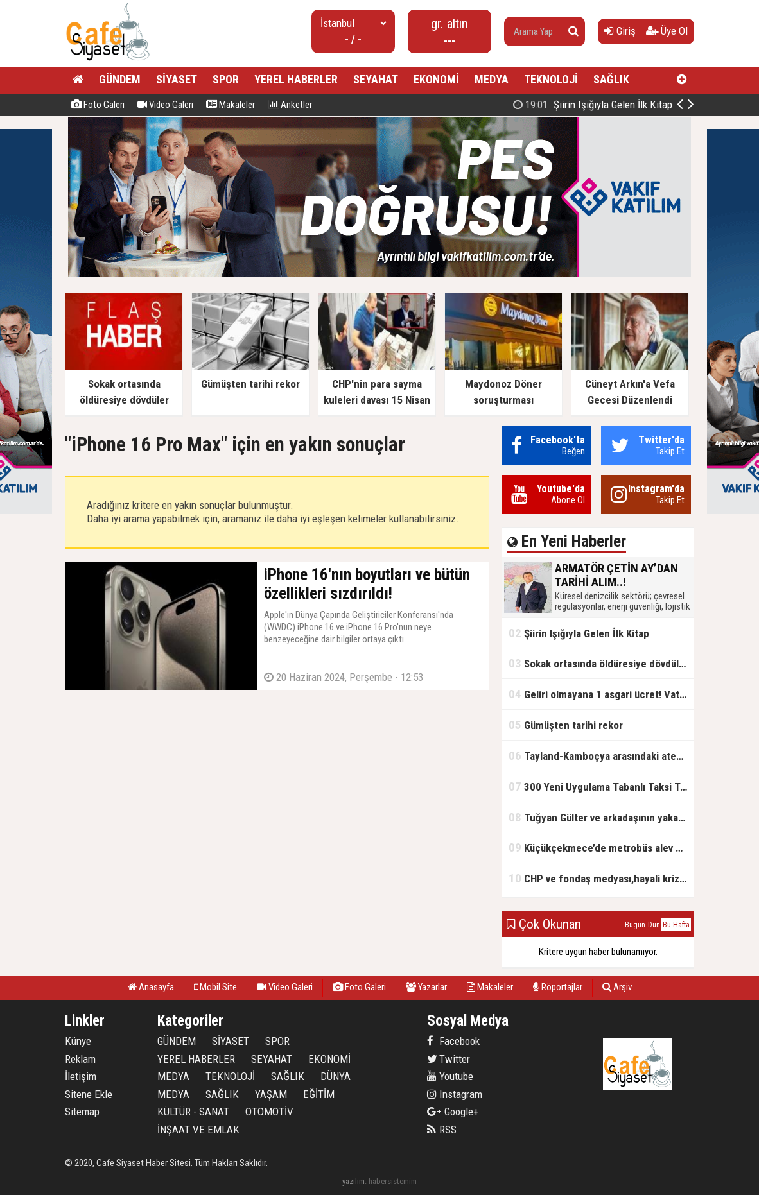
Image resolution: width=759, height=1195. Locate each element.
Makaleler (230, 104)
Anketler (290, 104)
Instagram (454, 1094)
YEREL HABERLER (296, 79)
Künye (78, 1041)
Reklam (80, 1059)
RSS (442, 1129)
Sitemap (82, 1111)
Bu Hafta (676, 924)
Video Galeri (165, 104)
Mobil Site (215, 987)
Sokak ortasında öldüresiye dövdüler (598, 663)
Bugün (635, 924)
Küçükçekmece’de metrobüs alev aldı (600, 847)
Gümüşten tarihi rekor (566, 725)
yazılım (353, 1181)
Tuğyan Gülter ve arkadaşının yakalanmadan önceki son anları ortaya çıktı (601, 817)
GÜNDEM (120, 79)
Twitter (448, 1059)
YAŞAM (271, 1094)
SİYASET (176, 79)
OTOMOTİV (269, 1111)
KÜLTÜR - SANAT (193, 1111)
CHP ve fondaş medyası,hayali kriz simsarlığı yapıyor (601, 878)
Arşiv (617, 987)
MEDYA (492, 79)
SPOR (226, 79)
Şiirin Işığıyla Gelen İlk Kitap (579, 633)
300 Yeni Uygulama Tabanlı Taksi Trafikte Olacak (601, 786)
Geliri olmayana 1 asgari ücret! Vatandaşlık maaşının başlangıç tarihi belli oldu (601, 694)
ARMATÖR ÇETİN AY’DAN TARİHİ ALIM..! (564, 104)
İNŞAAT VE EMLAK (198, 1129)
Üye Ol (667, 30)
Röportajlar (557, 987)
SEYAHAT (375, 79)
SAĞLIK (611, 79)
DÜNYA (335, 1076)
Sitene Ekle (88, 1094)
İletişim (80, 1076)
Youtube (450, 1076)
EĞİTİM (319, 1094)
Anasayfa (151, 987)
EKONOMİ (436, 79)
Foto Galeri (98, 104)
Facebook (453, 1041)
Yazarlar (426, 987)
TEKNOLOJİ (551, 79)
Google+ (453, 1111)
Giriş (620, 30)
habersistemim (393, 1181)
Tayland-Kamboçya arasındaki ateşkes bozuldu (601, 755)
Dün (654, 924)
